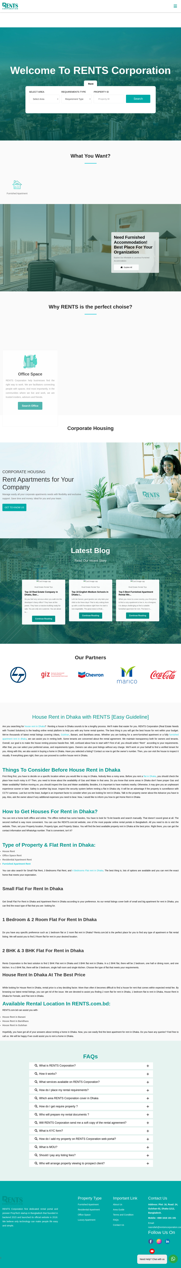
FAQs (116, 1220)
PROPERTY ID (99, 91)
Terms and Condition (123, 1214)
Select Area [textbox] (47, 97)
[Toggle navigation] (175, 6)
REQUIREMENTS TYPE (76, 91)
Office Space (84, 1214)
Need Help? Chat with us (152, 1258)
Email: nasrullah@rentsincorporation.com (163, 1225)
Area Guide (118, 1209)
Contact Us (118, 1225)
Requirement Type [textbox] (77, 97)
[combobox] (51, 97)
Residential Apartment (89, 1209)
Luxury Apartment (86, 1220)
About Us (117, 1204)
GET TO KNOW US (14, 507)
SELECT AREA (45, 91)
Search (130, 97)
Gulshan (65, 734)
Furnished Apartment (88, 1204)
